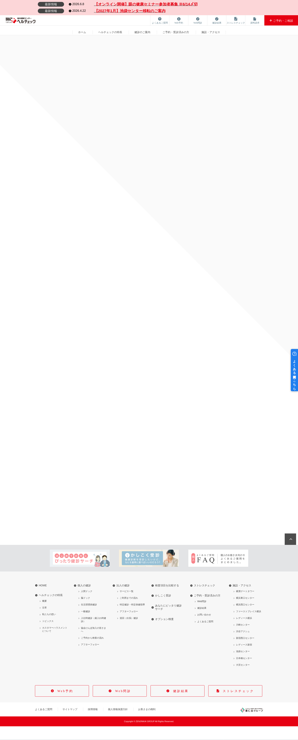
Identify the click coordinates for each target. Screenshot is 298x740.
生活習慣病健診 (89, 618)
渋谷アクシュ (243, 645)
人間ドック (86, 605)
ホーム (82, 30)
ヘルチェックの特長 (110, 30)
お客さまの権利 (146, 723)
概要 (44, 614)
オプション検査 (164, 632)
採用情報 (93, 723)
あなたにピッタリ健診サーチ (168, 621)
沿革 (44, 621)
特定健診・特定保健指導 (132, 618)
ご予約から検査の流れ (92, 651)
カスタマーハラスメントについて (54, 643)
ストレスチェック (204, 599)
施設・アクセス (210, 30)
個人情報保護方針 (118, 723)
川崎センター (243, 638)
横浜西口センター (245, 618)
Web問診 (201, 615)
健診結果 (201, 621)
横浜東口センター (245, 611)
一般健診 (85, 625)
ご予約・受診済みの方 (175, 30)
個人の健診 (84, 599)
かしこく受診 (163, 609)
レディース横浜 (244, 631)
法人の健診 (123, 599)
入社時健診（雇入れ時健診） (93, 633)
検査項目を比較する (167, 599)
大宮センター (243, 678)
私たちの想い (49, 628)
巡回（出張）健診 (129, 631)
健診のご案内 (142, 30)
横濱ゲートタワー (245, 605)
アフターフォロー (90, 658)
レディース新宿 (244, 658)
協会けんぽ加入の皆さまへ (93, 643)
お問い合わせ (204, 628)
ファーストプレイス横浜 (248, 625)
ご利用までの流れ (129, 611)
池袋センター (243, 665)
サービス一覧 (126, 605)
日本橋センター (244, 671)
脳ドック (85, 611)
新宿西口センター (245, 651)
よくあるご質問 (205, 635)
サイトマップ (70, 723)
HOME (43, 599)
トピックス (48, 634)
